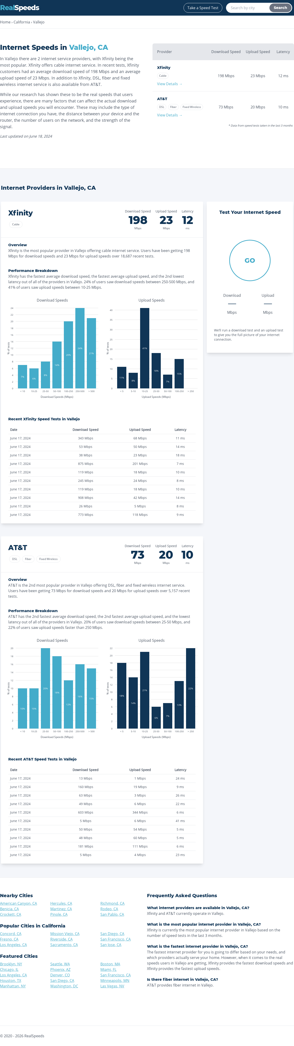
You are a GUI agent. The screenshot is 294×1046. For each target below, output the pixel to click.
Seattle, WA (60, 964)
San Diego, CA (112, 933)
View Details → (170, 83)
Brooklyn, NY (11, 964)
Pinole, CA (59, 914)
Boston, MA (110, 964)
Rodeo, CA (109, 908)
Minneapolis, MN (114, 980)
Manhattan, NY (13, 986)
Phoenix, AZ (60, 969)
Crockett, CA (10, 914)
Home (5, 22)
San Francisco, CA (115, 939)
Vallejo (39, 22)
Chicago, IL (9, 969)
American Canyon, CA (18, 903)
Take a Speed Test (202, 7)
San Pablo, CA (112, 914)
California (22, 22)
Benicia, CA (9, 908)
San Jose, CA (110, 944)
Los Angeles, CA (13, 944)
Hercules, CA (61, 903)
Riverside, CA (61, 939)
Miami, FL (108, 969)
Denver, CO (60, 975)
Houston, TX (10, 980)
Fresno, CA (9, 939)
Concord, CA (10, 933)
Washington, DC (64, 986)
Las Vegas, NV (112, 986)
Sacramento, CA (64, 944)
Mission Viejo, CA (64, 933)
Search (280, 8)
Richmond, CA (112, 903)
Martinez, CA (61, 908)
